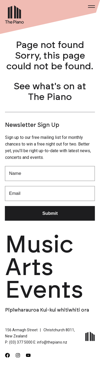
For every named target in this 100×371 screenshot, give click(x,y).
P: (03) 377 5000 (19, 342)
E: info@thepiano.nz (50, 342)
